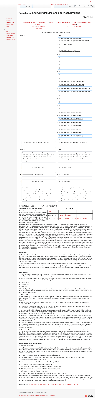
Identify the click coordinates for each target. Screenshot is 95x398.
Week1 (56, 218)
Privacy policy (22, 395)
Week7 (90, 218)
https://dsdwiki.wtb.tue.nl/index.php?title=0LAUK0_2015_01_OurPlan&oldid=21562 (53, 384)
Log (49, 218)
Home (50, 211)
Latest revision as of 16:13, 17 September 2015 (72, 22)
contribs (42, 26)
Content (50, 215)
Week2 (61, 218)
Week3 (66, 218)
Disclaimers (52, 395)
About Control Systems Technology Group (37, 395)
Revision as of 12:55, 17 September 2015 (36, 22)
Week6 (84, 218)
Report (61, 215)
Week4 (74, 218)
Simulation (67, 215)
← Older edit (38, 28)
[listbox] (88, 17)
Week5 (79, 218)
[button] (85, 17)
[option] (85, 17)
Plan (55, 215)
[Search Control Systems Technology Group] (83, 6)
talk (38, 26)
